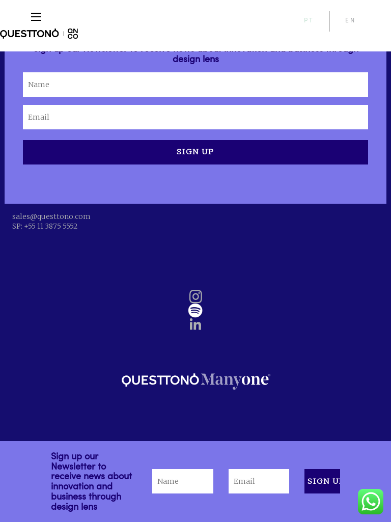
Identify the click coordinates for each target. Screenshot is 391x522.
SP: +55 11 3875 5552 (44, 226)
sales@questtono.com (51, 216)
